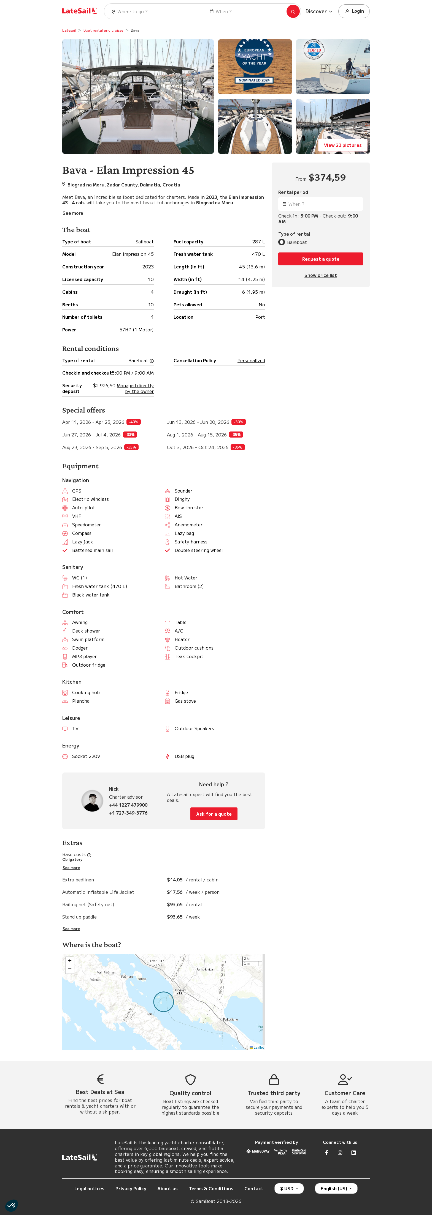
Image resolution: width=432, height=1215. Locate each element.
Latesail (69, 30)
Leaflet (257, 1047)
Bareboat (297, 242)
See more (71, 867)
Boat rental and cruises (103, 30)
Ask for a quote (214, 813)
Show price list (320, 275)
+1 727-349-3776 (128, 813)
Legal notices (89, 1188)
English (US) (335, 1188)
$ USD (287, 1188)
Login (354, 11)
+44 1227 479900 (128, 805)
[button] (319, 11)
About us (167, 1188)
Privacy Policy (130, 1188)
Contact (253, 1188)
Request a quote (320, 258)
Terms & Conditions (211, 1188)
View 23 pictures (343, 145)
